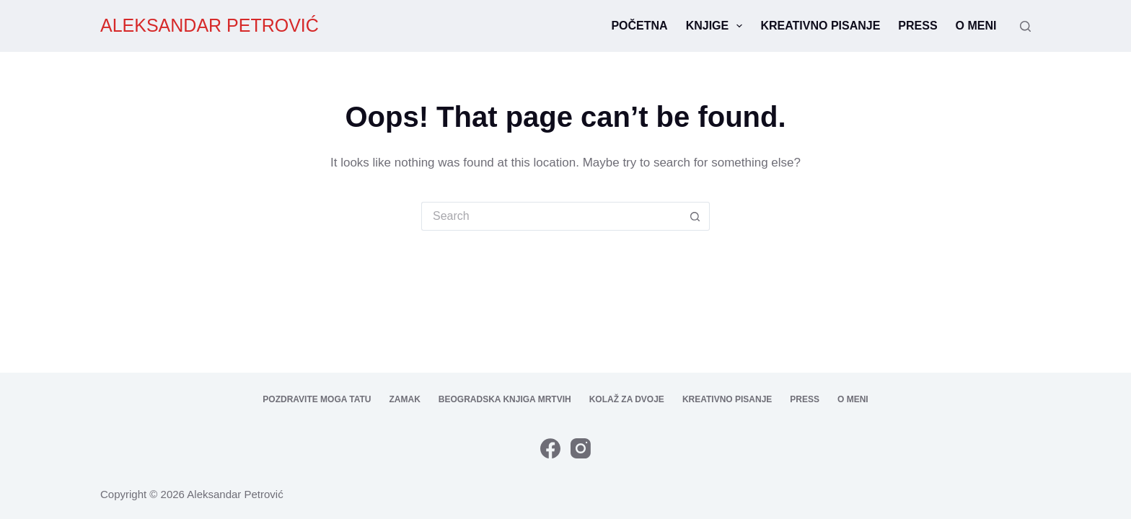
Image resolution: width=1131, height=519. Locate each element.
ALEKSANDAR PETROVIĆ (209, 25)
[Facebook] (550, 448)
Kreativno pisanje (820, 25)
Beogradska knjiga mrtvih (505, 399)
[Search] (1025, 26)
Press (917, 25)
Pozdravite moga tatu (317, 399)
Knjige (717, 26)
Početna (639, 25)
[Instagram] (581, 448)
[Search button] (695, 216)
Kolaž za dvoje (626, 399)
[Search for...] (551, 216)
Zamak (405, 399)
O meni (976, 25)
